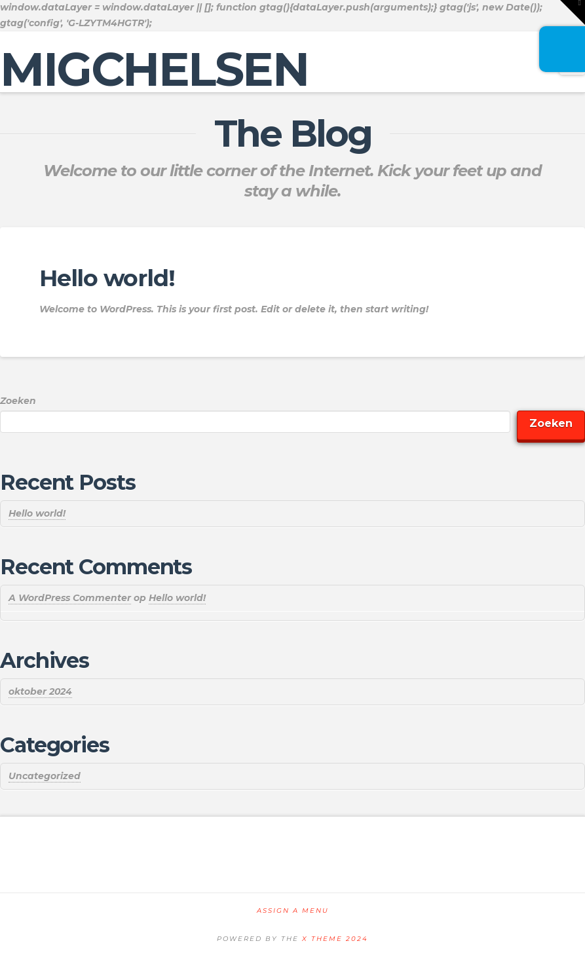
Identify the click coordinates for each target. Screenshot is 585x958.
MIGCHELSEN (154, 69)
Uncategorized (45, 776)
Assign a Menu (293, 910)
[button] (572, 12)
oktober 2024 (40, 691)
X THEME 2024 (335, 938)
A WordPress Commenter (70, 598)
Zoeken (18, 401)
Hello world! (106, 278)
